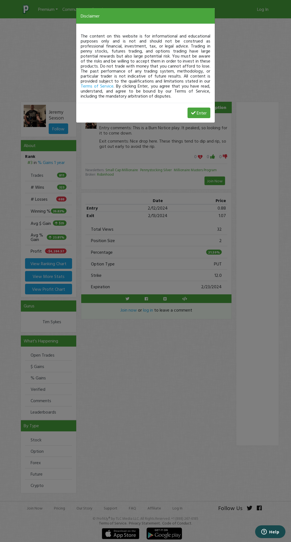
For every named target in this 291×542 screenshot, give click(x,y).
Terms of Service (97, 86)
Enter (199, 113)
